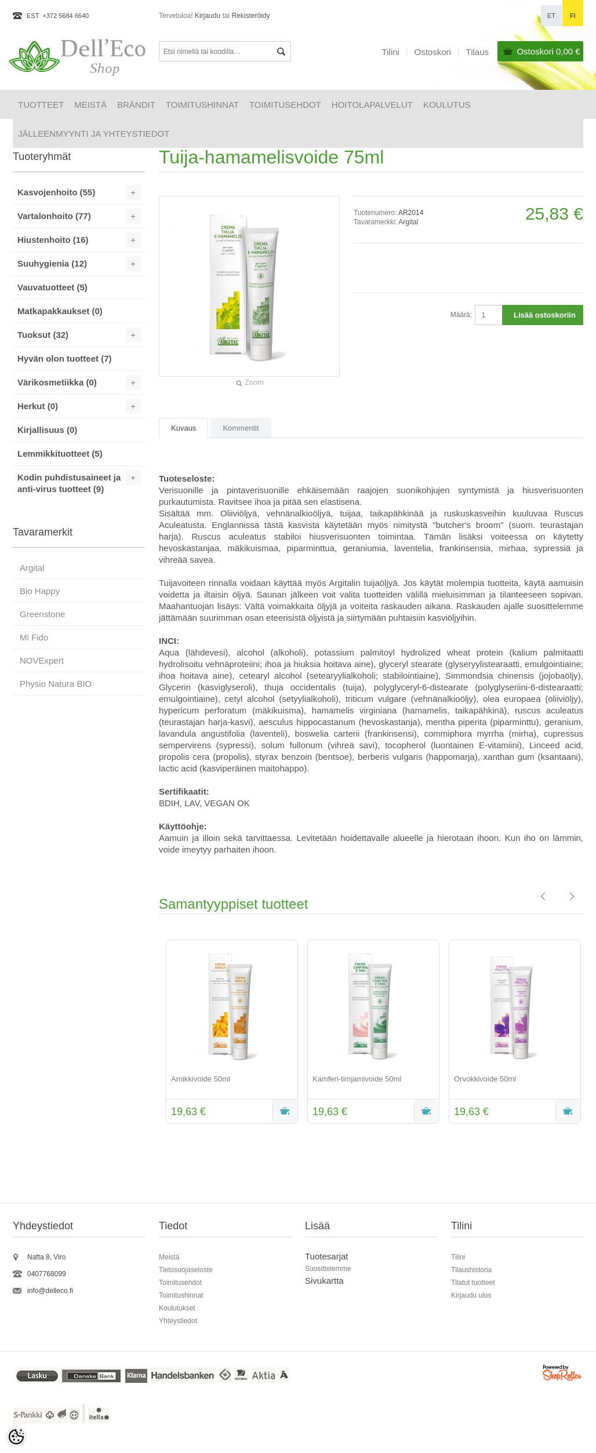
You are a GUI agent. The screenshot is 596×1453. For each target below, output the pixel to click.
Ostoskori (548, 51)
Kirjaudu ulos (471, 1295)
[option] (229, 1032)
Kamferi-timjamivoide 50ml (356, 1079)
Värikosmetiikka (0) (57, 382)
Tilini (390, 52)
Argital (408, 222)
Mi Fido (34, 637)
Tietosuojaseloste (186, 1270)
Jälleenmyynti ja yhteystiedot (93, 134)
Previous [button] (150, 1033)
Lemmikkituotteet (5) (60, 453)
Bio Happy (40, 591)
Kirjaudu (207, 16)
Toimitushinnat (202, 105)
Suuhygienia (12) (52, 263)
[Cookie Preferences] (16, 1436)
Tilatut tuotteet (473, 1283)
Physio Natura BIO (56, 684)
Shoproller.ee (563, 1374)
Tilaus (477, 52)
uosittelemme (330, 1269)
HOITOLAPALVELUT (372, 105)
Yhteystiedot (178, 1321)
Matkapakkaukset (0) (60, 311)
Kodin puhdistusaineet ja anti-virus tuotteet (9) (69, 483)
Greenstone (42, 614)
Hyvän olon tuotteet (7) (64, 358)
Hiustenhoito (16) (53, 240)
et (551, 15)
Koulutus (447, 105)
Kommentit (241, 428)
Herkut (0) (37, 406)
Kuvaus (183, 428)
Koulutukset (177, 1308)
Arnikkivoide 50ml (200, 1079)
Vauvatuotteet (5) (52, 287)
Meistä (90, 105)
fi (573, 15)
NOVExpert (42, 660)
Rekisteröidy (250, 16)
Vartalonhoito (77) (54, 216)
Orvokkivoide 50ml (485, 1079)
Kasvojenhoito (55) (56, 192)
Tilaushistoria (471, 1270)
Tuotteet (41, 105)
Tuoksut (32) (42, 335)
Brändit (136, 105)
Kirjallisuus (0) (47, 430)
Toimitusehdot (285, 105)
